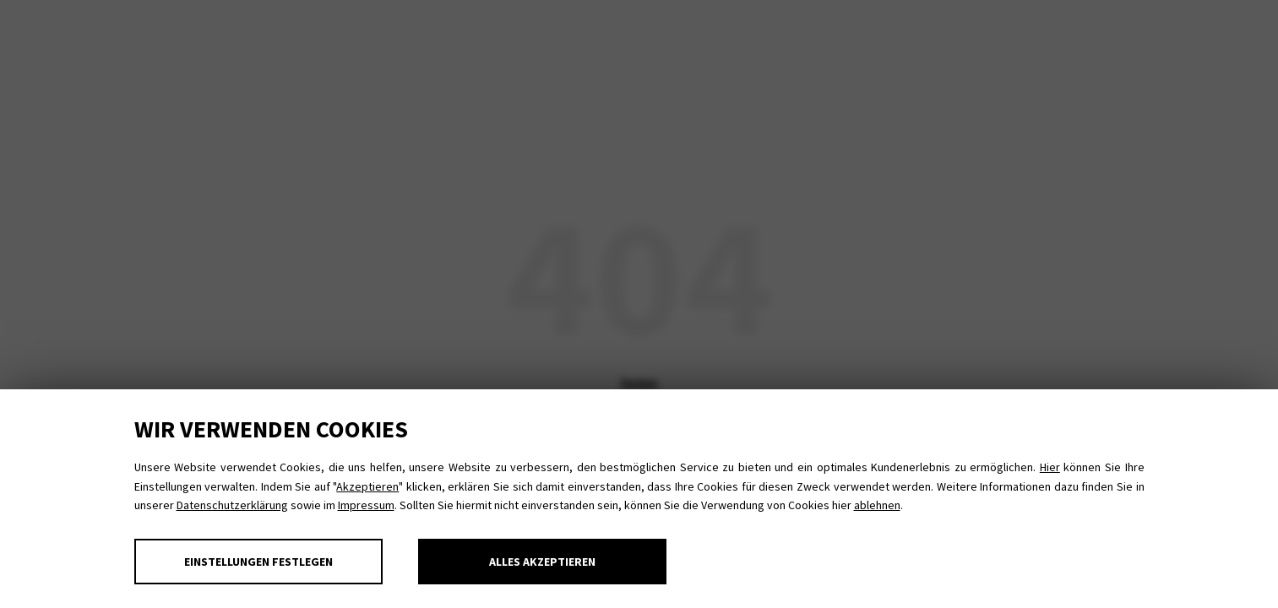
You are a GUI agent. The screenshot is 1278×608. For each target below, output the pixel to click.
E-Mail (1160, 24)
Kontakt (1134, 42)
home (639, 382)
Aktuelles (905, 42)
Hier (1050, 467)
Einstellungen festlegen (258, 561)
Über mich (1023, 42)
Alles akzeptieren (542, 561)
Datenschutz (1039, 24)
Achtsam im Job (430, 42)
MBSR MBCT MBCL (257, 42)
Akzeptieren (367, 486)
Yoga (130, 42)
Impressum (366, 505)
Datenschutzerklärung (232, 505)
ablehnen (877, 505)
